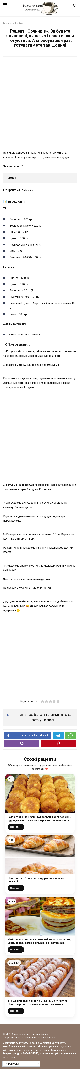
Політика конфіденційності (40, 1037)
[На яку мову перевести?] (21, 1064)
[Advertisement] (40, 102)
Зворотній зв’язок (13, 1037)
